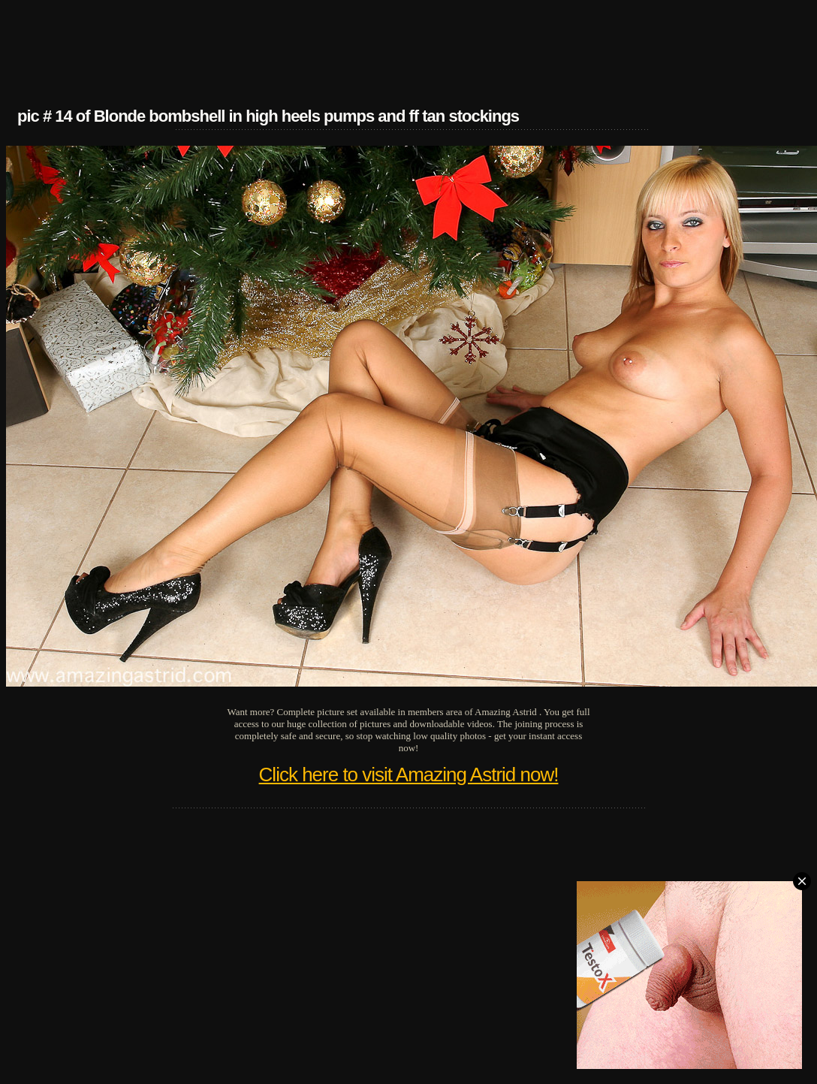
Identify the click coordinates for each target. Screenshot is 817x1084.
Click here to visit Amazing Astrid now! (409, 774)
